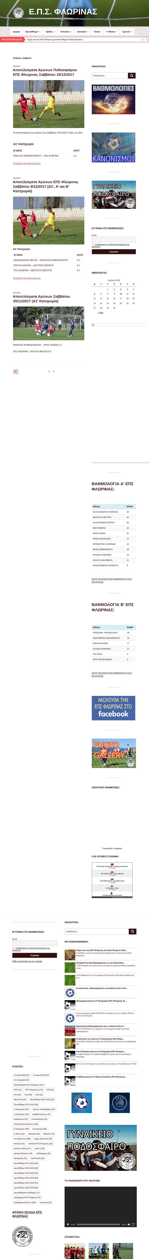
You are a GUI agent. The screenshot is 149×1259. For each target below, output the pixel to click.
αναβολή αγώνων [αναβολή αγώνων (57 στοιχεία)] (41, 1030)
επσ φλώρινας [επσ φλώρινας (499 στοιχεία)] (22, 1055)
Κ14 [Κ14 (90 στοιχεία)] (28, 1011)
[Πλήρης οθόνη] (133, 1140)
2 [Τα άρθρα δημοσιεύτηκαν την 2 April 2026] (114, 289)
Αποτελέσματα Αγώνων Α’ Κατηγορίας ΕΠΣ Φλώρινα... (100, 967)
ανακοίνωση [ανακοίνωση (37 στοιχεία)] (21, 1035)
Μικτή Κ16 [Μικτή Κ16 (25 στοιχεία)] (20, 1016)
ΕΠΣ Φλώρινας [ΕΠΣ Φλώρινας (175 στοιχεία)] (34, 1006)
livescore (129, 813)
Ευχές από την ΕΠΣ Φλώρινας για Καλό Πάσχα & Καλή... (101, 866)
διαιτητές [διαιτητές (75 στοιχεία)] (49, 1050)
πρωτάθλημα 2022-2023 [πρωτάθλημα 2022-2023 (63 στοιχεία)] (26, 1094)
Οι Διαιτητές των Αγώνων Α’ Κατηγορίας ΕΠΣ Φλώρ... (100, 955)
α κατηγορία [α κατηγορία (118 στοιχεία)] (21, 1030)
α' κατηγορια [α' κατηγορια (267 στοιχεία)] (21, 1025)
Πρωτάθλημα (33, 31)
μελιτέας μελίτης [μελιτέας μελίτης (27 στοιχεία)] (22, 1064)
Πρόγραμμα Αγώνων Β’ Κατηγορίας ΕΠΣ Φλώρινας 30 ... (101, 917)
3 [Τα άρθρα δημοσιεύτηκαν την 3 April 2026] (120, 289)
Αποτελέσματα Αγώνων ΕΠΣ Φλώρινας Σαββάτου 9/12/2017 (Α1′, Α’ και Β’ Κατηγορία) (45, 186)
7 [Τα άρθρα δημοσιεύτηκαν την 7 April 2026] (101, 294)
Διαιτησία (83, 31)
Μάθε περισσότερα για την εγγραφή (27, 877)
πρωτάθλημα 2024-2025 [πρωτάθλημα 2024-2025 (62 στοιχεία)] (26, 1099)
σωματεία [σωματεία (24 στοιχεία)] (46, 1118)
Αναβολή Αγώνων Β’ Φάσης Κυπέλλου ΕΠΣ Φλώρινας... (101, 993)
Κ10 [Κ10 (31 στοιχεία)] (50, 1006)
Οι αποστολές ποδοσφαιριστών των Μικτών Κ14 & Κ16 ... (102, 904)
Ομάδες (51, 31)
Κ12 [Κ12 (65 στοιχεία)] (17, 1011)
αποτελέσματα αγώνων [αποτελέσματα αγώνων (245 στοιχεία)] (26, 1040)
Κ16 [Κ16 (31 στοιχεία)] (39, 1011)
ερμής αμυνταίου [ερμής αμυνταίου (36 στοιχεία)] (43, 1055)
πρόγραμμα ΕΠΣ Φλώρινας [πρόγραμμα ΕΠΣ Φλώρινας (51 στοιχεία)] (27, 1113)
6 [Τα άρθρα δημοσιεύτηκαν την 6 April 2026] (94, 294)
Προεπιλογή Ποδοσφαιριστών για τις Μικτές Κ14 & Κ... (100, 942)
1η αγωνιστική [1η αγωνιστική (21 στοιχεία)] (22, 991)
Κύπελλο (66, 31)
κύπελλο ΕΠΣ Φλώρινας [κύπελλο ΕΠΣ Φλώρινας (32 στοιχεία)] (40, 1060)
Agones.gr (123, 813)
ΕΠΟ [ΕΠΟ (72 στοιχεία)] (18, 1006)
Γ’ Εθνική (112, 31)
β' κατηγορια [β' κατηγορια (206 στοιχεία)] (21, 1045)
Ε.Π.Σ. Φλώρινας (63, 11)
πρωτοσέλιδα (108, 764)
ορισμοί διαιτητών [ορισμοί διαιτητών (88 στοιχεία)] (23, 1069)
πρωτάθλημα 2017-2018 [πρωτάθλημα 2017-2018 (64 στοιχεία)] (26, 1079)
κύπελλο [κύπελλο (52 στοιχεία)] (19, 1060)
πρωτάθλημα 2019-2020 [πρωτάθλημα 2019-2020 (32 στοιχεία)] (26, 1089)
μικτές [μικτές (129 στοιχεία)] (40, 1064)
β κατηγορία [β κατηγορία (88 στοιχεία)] (40, 1045)
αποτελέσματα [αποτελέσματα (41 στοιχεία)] (39, 1035)
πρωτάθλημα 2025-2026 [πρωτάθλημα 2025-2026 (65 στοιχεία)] (26, 1104)
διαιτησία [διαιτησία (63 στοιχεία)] (34, 1050)
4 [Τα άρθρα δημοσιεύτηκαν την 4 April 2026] (127, 289)
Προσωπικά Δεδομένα (74, 1252)
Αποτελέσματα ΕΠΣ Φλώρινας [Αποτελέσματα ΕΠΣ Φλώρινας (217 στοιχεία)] (29, 1001)
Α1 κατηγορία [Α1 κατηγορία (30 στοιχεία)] (21, 996)
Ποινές (97, 31)
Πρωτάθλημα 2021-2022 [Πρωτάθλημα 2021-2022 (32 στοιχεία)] (42, 1016)
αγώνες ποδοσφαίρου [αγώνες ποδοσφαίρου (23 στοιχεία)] (44, 1025)
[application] (101, 1123)
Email (94, 235)
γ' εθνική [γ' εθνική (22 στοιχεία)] (19, 1050)
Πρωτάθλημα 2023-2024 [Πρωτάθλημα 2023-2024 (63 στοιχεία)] (26, 1020)
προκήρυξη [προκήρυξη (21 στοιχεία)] (20, 1074)
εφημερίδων (118, 764)
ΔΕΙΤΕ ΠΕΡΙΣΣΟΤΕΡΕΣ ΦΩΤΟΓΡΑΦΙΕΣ (97, 1235)
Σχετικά (127, 31)
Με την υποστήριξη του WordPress (100, 1252)
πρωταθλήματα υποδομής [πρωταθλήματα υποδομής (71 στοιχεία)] (26, 1109)
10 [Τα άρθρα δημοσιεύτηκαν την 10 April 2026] (121, 294)
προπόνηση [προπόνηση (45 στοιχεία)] (38, 1074)
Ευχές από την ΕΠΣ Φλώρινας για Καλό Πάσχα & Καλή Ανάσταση (55, 40)
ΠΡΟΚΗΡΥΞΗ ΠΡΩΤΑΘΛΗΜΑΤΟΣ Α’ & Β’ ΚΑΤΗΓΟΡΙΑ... (100, 879)
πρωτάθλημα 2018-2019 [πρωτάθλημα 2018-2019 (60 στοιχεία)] (26, 1084)
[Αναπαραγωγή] (68, 1140)
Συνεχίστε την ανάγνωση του (27, 163)
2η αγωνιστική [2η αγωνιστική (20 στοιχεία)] (41, 991)
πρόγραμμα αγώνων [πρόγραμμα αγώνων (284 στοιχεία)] (25, 1118)
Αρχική (16, 31)
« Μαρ (100, 313)
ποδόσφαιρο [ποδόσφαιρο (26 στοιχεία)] (43, 1069)
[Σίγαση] (129, 1140)
